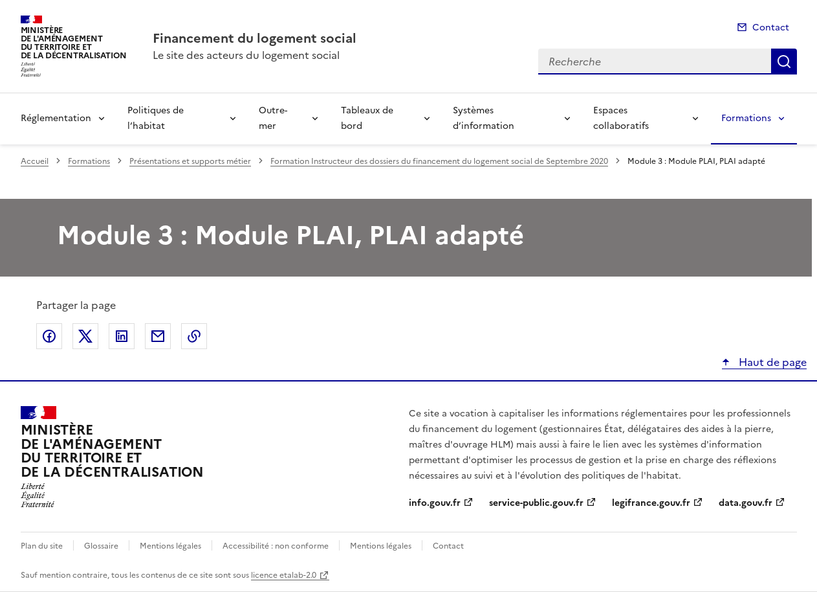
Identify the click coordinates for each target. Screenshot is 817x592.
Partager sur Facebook (49, 336)
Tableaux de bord (367, 118)
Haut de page (771, 362)
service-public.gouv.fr (536, 503)
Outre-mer (273, 118)
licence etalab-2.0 (283, 575)
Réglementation (56, 118)
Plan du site (42, 546)
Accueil (35, 161)
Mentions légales (170, 546)
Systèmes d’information (483, 118)
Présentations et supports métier (190, 161)
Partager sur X (85, 336)
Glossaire (101, 546)
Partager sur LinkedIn (122, 336)
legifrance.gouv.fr (651, 503)
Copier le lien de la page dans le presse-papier (194, 336)
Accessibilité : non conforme (276, 546)
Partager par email (158, 336)
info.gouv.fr (435, 503)
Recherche (784, 61)
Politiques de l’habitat (155, 118)
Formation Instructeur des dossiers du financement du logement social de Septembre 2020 (439, 161)
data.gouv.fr (745, 503)
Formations (746, 118)
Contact (770, 27)
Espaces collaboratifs (621, 118)
